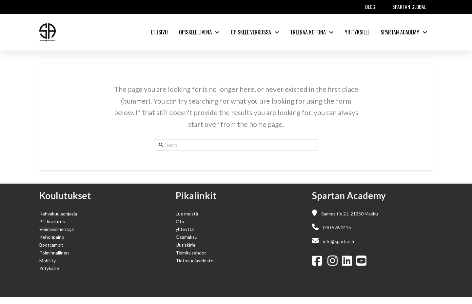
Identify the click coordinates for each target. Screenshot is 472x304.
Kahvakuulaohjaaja (58, 213)
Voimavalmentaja (56, 229)
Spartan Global (409, 6)
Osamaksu (186, 237)
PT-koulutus (52, 221)
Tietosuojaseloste (194, 260)
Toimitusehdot (191, 252)
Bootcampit (51, 245)
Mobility (47, 260)
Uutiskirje (185, 245)
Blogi (371, 6)
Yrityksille (49, 268)
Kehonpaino (51, 237)
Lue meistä (187, 213)
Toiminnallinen (54, 252)
